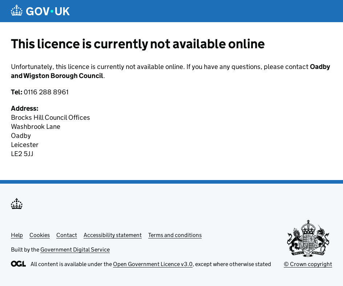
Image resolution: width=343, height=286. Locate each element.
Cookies (39, 235)
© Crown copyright (308, 264)
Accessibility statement (113, 235)
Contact (66, 235)
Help (17, 235)
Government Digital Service (75, 249)
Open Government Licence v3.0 (153, 264)
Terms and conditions (175, 235)
